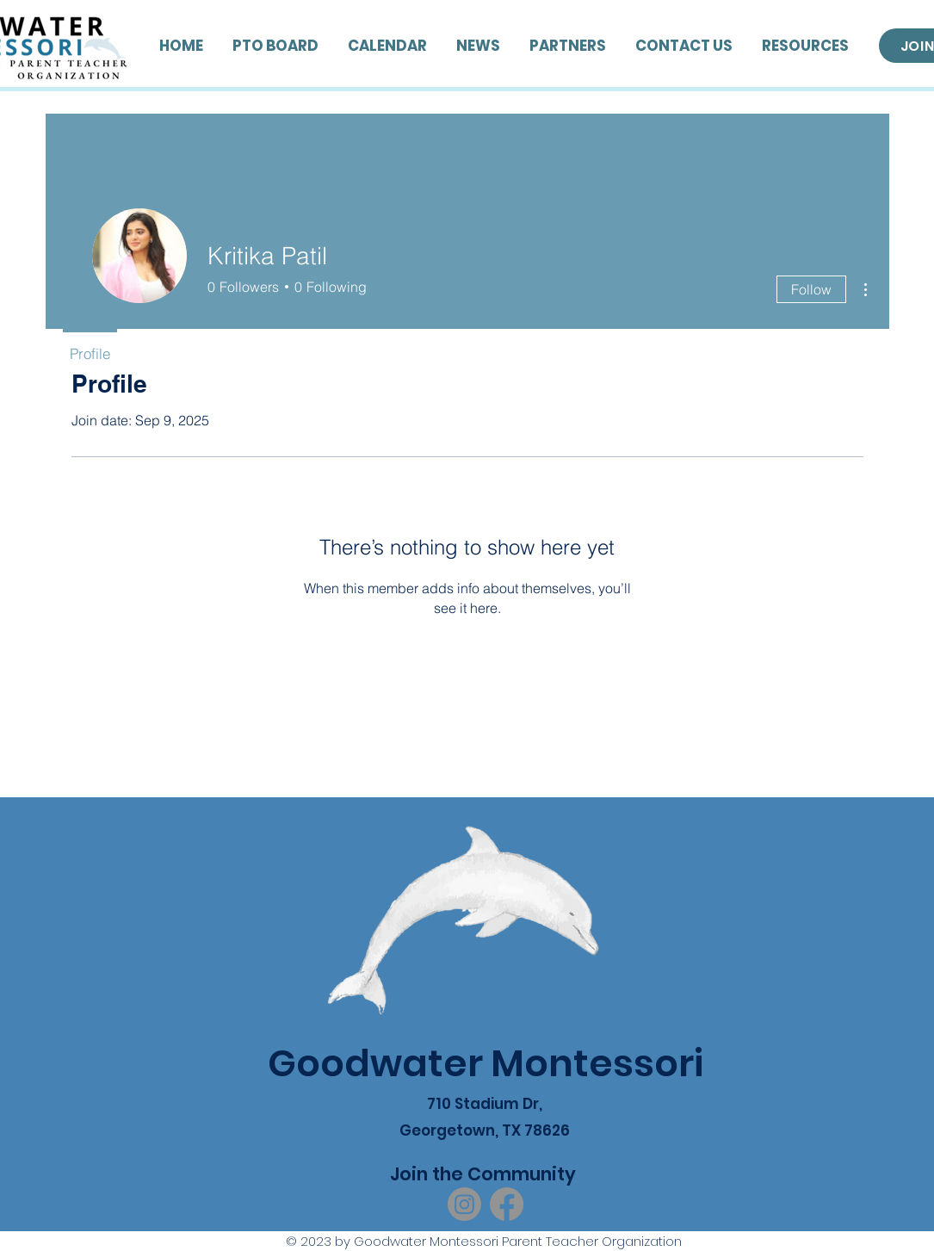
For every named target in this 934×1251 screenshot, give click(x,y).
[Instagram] (464, 1204)
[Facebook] (506, 1204)
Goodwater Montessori (485, 1063)
